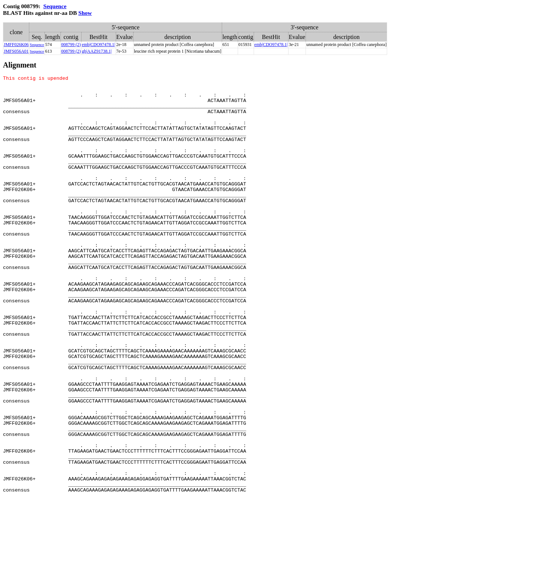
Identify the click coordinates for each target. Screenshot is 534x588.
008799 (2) (71, 44)
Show (85, 13)
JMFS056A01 (16, 51)
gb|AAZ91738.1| (97, 51)
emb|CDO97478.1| (98, 44)
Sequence (54, 6)
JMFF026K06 (16, 44)
